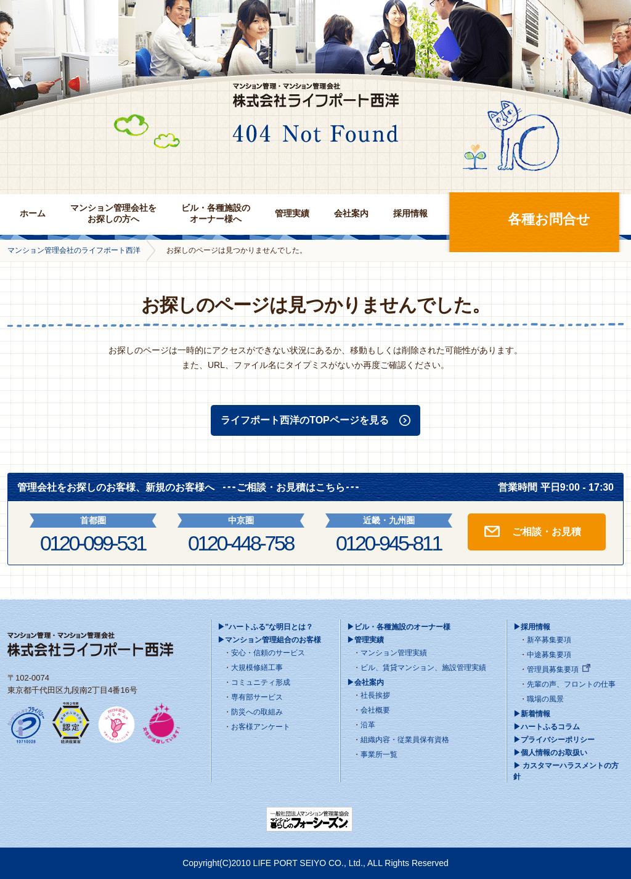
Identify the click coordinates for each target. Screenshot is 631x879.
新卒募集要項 (549, 640)
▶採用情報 (531, 627)
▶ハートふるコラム (546, 726)
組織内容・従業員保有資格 (404, 739)
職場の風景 (545, 699)
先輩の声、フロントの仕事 (571, 684)
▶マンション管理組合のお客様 (269, 640)
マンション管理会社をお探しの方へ (113, 213)
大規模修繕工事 (257, 667)
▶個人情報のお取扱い (550, 752)
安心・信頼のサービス (268, 652)
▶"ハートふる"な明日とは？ (265, 627)
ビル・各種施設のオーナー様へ (215, 213)
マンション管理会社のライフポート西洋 (73, 250)
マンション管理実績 (393, 652)
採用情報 (410, 213)
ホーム (33, 213)
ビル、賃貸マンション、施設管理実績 (423, 667)
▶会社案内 (365, 682)
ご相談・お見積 (546, 531)
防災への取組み (257, 712)
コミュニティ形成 (260, 682)
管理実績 (292, 213)
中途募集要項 (549, 654)
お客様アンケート (260, 726)
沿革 (367, 725)
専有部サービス (257, 697)
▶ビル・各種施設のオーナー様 (398, 627)
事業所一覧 (378, 754)
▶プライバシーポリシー (554, 739)
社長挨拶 (375, 695)
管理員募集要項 (553, 669)
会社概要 (375, 710)
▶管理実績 (365, 640)
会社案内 (351, 213)
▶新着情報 (531, 713)
